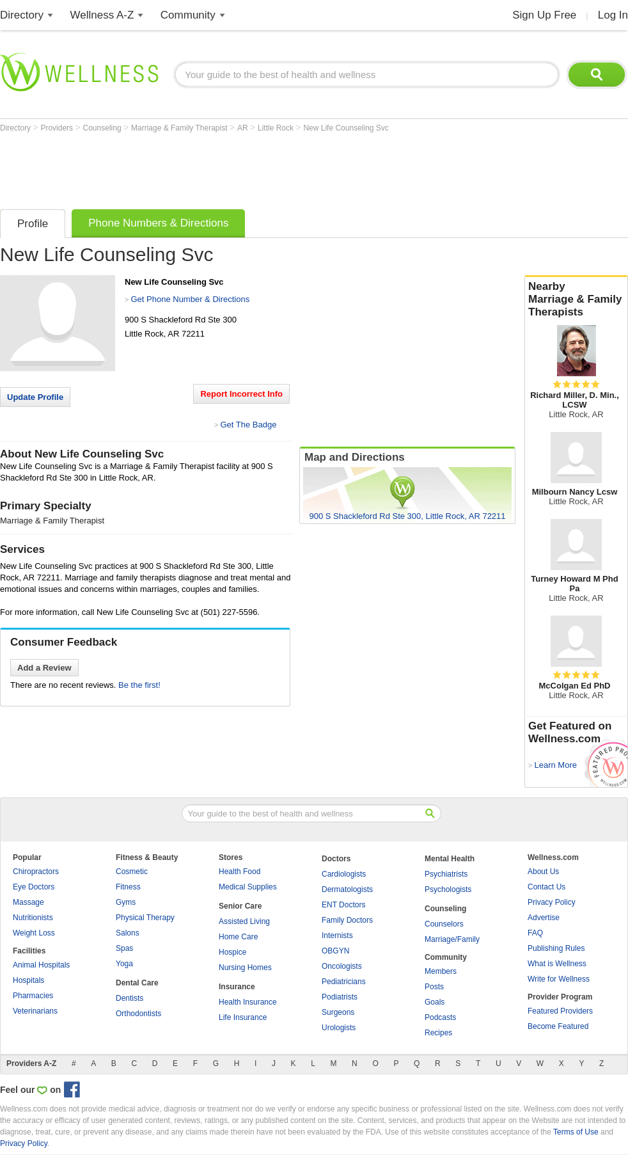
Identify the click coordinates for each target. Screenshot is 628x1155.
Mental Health (450, 858)
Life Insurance (243, 1017)
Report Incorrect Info (241, 394)
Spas (124, 948)
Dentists (129, 998)
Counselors (444, 924)
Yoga (124, 963)
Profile (32, 224)
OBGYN (335, 950)
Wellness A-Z (102, 15)
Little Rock (276, 127)
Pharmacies (33, 995)
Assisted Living (244, 921)
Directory (21, 15)
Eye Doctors (33, 886)
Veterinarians (35, 1011)
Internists (337, 935)
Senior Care (240, 906)
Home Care (238, 936)
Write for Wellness (559, 979)
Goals (434, 1002)
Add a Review (44, 668)
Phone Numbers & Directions (158, 223)
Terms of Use (576, 1131)
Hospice (232, 952)
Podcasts (440, 1017)
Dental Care (137, 982)
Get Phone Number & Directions (189, 299)
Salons (127, 932)
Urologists (339, 1027)
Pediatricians (344, 981)
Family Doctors (347, 920)
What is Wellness (557, 963)
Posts (434, 986)
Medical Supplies (248, 886)
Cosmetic (132, 871)
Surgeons (338, 1012)
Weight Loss (34, 932)
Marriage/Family (452, 939)
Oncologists (342, 966)
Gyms (126, 902)
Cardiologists (344, 874)
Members (441, 971)
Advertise (544, 917)
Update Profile (35, 397)
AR (243, 127)
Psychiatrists (446, 874)
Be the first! (139, 685)
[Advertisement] (233, 167)
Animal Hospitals (41, 964)
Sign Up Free (544, 15)
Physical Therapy (145, 917)
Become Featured (558, 1026)
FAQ (535, 932)
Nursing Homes (245, 967)
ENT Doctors (343, 904)
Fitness (128, 886)
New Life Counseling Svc (345, 127)
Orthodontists (138, 1013)
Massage (28, 902)
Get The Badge (248, 424)
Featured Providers (560, 1011)
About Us (543, 871)
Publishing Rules (556, 948)
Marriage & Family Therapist (180, 127)
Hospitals (28, 980)
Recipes (438, 1032)
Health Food (239, 871)
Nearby (576, 299)
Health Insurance (248, 1002)
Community (188, 15)
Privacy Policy (552, 902)
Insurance (237, 986)
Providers (57, 127)
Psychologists (448, 889)
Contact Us (546, 886)
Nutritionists (33, 917)
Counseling (103, 127)
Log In (613, 15)
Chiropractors (36, 871)
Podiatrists (339, 996)
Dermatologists (347, 889)
